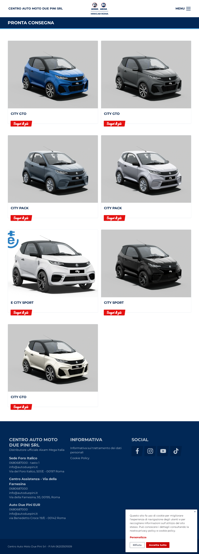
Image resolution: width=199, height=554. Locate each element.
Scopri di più (20, 123)
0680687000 (18, 488)
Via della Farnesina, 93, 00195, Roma (34, 497)
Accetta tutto (158, 545)
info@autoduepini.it (23, 467)
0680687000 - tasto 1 (24, 462)
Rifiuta (137, 545)
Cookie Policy (79, 458)
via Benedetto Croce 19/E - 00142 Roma (37, 518)
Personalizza (138, 537)
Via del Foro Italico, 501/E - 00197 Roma (36, 471)
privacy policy (147, 530)
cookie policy (167, 530)
